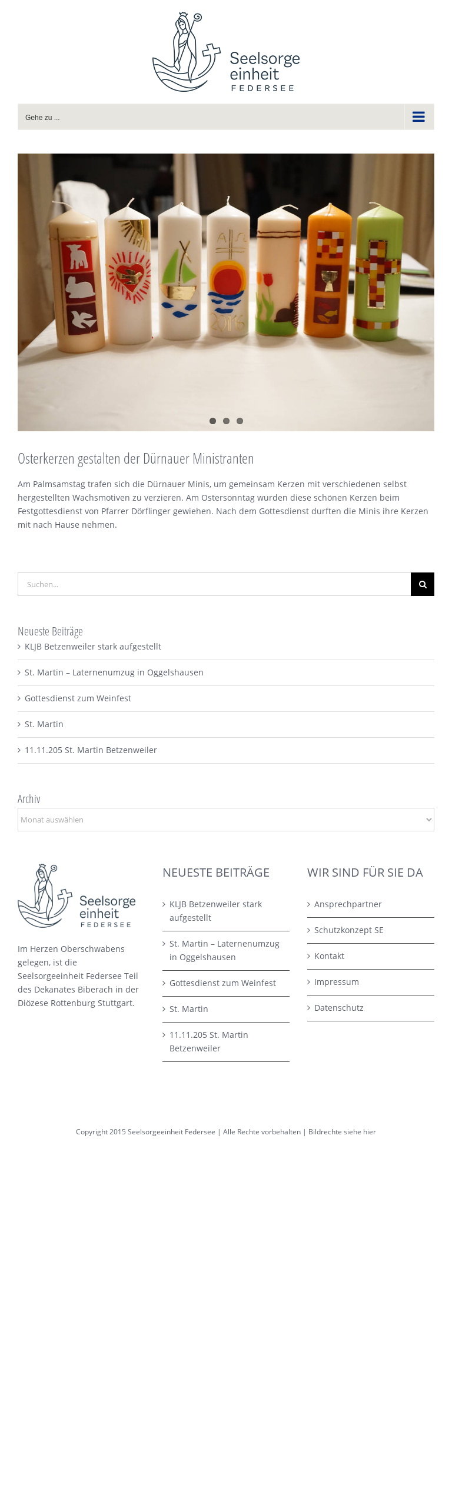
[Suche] (422, 584)
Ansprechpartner (348, 904)
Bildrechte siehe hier (342, 1132)
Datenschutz (339, 1007)
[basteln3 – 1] (226, 292)
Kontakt (329, 955)
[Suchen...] (214, 584)
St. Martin (44, 724)
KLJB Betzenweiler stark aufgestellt (93, 646)
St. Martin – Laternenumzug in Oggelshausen (114, 672)
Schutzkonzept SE (349, 929)
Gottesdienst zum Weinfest (78, 698)
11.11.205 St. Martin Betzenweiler (91, 749)
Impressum (336, 981)
